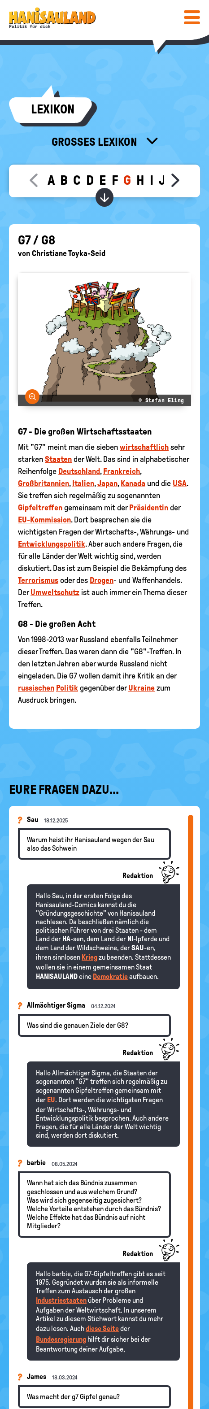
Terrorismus (38, 580)
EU (51, 1100)
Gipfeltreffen (40, 507)
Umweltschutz (54, 592)
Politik (67, 687)
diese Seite (102, 1328)
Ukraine (141, 687)
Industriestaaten (61, 1300)
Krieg (89, 957)
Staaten (58, 459)
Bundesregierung (61, 1339)
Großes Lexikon (95, 142)
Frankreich (121, 471)
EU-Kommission (44, 519)
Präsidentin (148, 507)
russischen (36, 687)
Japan (107, 483)
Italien (83, 483)
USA (180, 483)
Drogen (101, 580)
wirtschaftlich (144, 447)
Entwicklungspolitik (51, 543)
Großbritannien (43, 483)
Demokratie (110, 976)
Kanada (133, 483)
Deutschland (79, 471)
